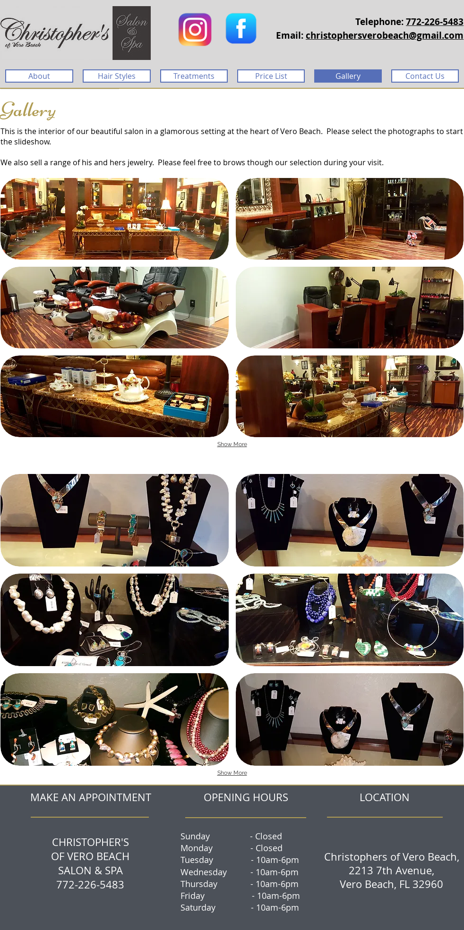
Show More (232, 444)
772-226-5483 (435, 22)
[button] (114, 219)
